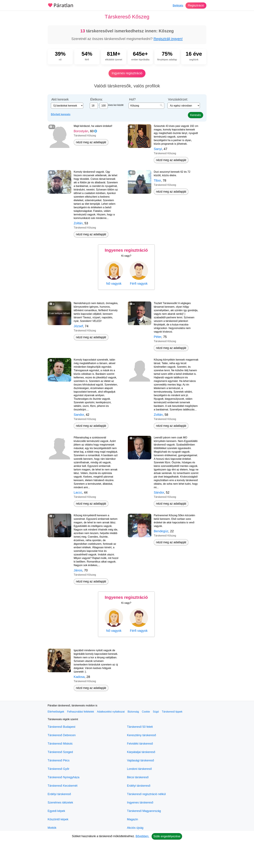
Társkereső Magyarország (144, 811)
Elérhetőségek (56, 711)
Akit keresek (60, 99)
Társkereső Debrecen (62, 735)
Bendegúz (161, 531)
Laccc (78, 492)
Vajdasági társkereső (140, 760)
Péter (157, 337)
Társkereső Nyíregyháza (63, 777)
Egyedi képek (56, 811)
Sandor (79, 414)
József (78, 326)
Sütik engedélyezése (166, 836)
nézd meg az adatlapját (91, 142)
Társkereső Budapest (61, 726)
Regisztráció (196, 5)
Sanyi (158, 149)
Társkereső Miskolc (60, 743)
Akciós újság (135, 827)
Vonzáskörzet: (178, 99)
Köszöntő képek (58, 819)
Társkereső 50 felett (140, 726)
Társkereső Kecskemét (62, 785)
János (78, 570)
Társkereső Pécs (58, 760)
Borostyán (81, 131)
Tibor (157, 180)
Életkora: (96, 99)
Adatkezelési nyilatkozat (111, 711)
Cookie (146, 711)
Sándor (159, 492)
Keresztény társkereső (141, 735)
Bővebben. (142, 836)
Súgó (156, 711)
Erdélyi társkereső (59, 794)
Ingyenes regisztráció (127, 73)
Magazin (132, 819)
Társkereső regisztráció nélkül (146, 794)
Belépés (178, 5)
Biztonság (133, 711)
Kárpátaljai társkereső (141, 752)
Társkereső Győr (58, 768)
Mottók (52, 827)
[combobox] (146, 106)
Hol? (132, 99)
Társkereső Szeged (60, 752)
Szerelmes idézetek (60, 802)
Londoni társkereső (139, 768)
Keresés (195, 115)
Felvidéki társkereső (140, 743)
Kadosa (79, 677)
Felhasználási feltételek (80, 711)
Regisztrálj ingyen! (168, 39)
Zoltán (78, 223)
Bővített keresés (60, 114)
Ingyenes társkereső (140, 802)
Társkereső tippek (172, 711)
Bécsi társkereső (138, 777)
